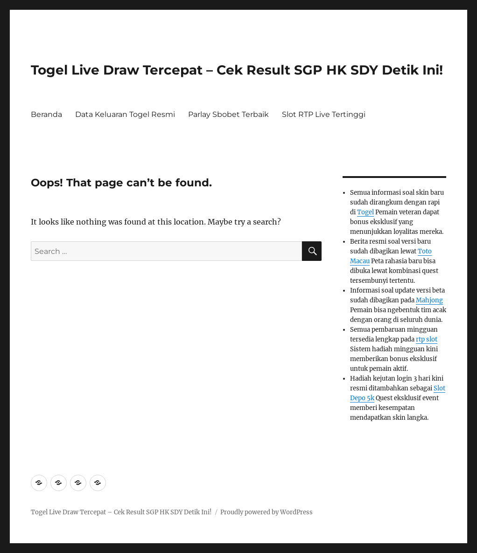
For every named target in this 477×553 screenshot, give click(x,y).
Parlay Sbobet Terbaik (228, 114)
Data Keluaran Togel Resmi (125, 114)
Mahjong (429, 300)
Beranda (46, 114)
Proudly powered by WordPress (266, 512)
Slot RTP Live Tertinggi (323, 114)
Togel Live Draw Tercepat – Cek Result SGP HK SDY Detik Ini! (237, 70)
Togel (365, 212)
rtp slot (426, 339)
